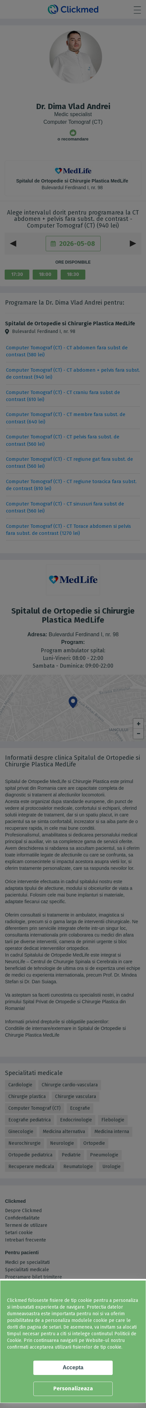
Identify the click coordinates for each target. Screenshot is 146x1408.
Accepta (73, 1367)
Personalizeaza (73, 1388)
